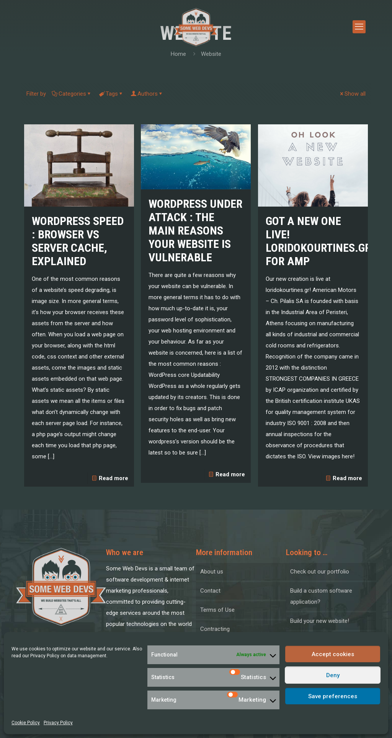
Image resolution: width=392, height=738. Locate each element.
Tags (111, 93)
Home (178, 54)
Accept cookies (333, 654)
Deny (333, 675)
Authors (147, 93)
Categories (72, 93)
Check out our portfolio (319, 571)
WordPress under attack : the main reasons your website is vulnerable (195, 230)
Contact (210, 590)
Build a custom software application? (321, 596)
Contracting (215, 629)
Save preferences (332, 696)
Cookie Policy (25, 722)
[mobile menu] (359, 26)
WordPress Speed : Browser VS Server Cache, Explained (78, 241)
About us (211, 571)
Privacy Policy (44, 655)
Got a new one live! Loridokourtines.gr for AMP (318, 241)
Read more (113, 478)
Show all (352, 93)
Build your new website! (319, 620)
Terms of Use (217, 609)
